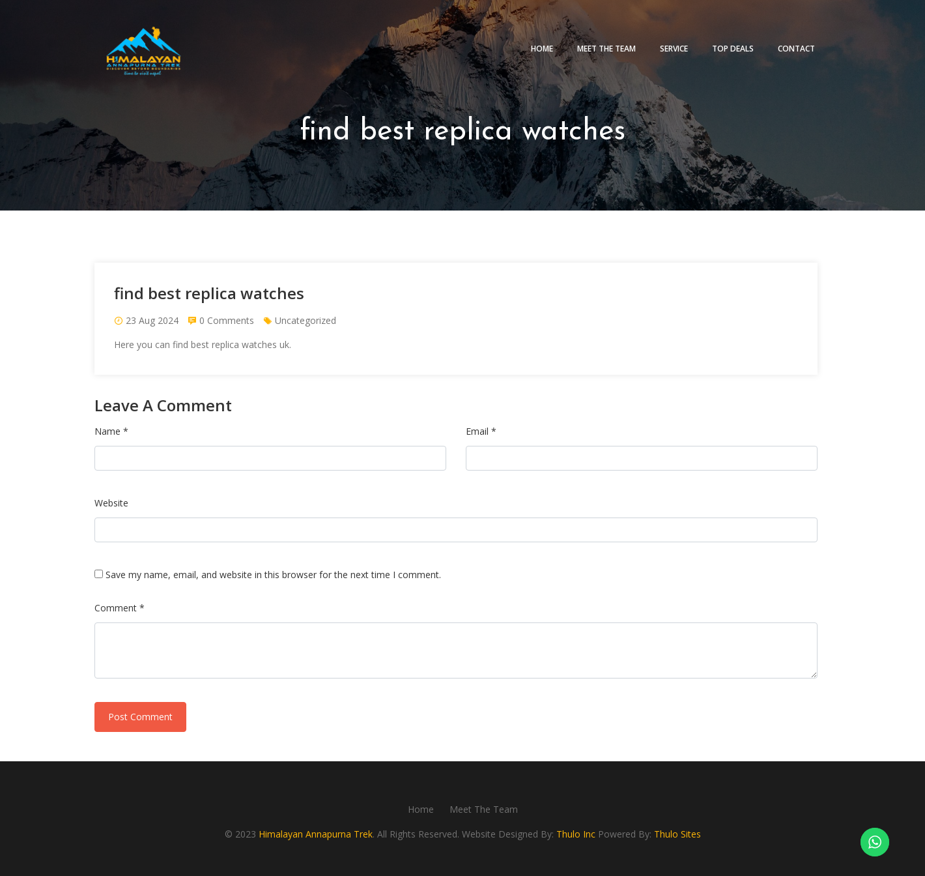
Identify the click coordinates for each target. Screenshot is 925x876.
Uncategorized (305, 320)
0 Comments (226, 320)
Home (542, 48)
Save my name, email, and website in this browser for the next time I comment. (273, 574)
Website (111, 503)
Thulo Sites (677, 834)
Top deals (733, 48)
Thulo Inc (575, 834)
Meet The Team (606, 48)
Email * (481, 431)
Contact (796, 48)
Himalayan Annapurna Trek (316, 834)
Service (674, 48)
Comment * (119, 608)
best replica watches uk (240, 344)
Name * (111, 431)
